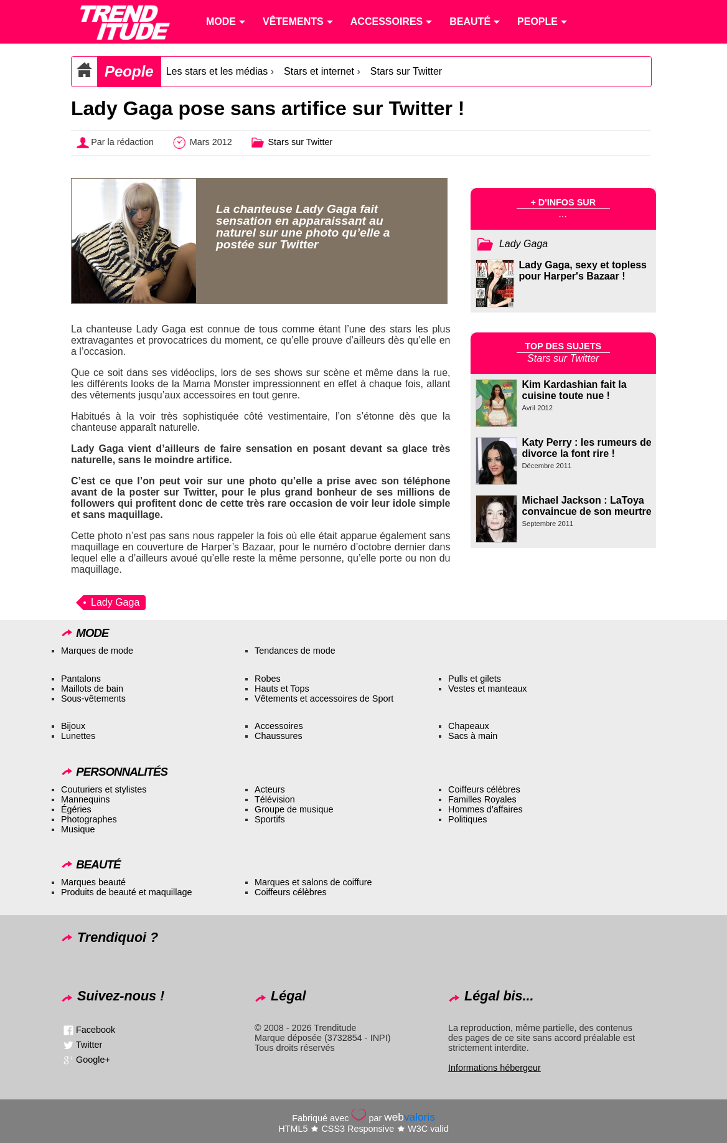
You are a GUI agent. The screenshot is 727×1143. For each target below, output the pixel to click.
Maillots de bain (92, 689)
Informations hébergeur (494, 1068)
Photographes (89, 819)
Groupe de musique (294, 809)
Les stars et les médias (217, 71)
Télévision (275, 799)
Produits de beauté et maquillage (126, 892)
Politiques (467, 819)
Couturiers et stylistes (104, 789)
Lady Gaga (115, 602)
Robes (268, 679)
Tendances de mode (295, 651)
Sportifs (270, 819)
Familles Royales (482, 799)
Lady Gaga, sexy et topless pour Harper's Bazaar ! (583, 270)
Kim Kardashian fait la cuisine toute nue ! (574, 390)
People (129, 71)
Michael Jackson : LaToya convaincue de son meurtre (587, 506)
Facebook (95, 1030)
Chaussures (279, 736)
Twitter (89, 1045)
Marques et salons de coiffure (313, 882)
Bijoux (73, 726)
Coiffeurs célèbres (484, 789)
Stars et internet (319, 71)
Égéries (76, 809)
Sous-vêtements (93, 698)
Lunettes (78, 736)
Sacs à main (472, 736)
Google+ (93, 1060)
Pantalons (81, 679)
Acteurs (270, 789)
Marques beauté (93, 882)
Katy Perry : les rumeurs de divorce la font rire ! (587, 448)
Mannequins (85, 799)
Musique (78, 829)
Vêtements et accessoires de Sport (324, 698)
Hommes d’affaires (485, 809)
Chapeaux (468, 726)
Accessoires (279, 726)
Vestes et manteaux (487, 689)
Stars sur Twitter (406, 71)
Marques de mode (97, 651)
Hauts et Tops (282, 689)
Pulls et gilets (474, 679)
